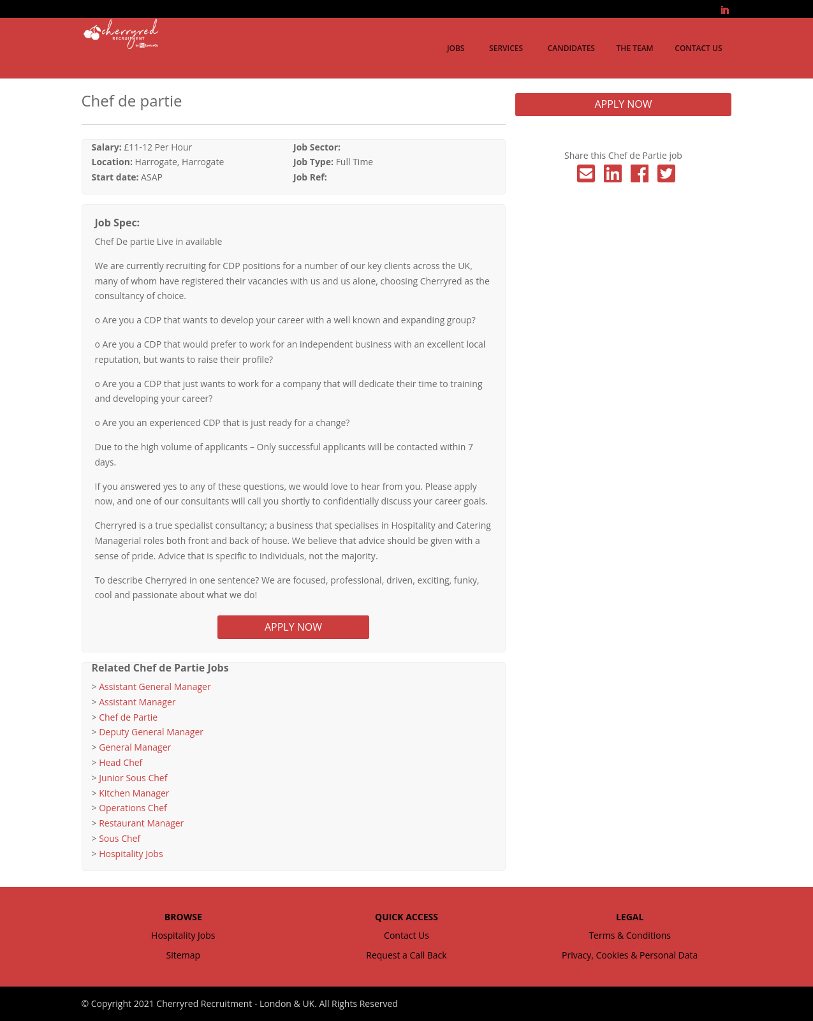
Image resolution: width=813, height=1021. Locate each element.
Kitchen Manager (134, 793)
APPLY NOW (293, 627)
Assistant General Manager (154, 686)
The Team (635, 48)
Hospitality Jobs (131, 854)
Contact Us (698, 48)
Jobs (456, 48)
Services (506, 48)
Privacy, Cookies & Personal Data (630, 955)
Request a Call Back (406, 955)
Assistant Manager (137, 702)
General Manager (135, 747)
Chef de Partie (128, 717)
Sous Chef (119, 838)
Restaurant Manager (141, 823)
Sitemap (183, 955)
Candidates (571, 48)
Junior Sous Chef (133, 778)
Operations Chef (133, 808)
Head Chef (120, 762)
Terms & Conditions (630, 935)
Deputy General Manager (151, 732)
